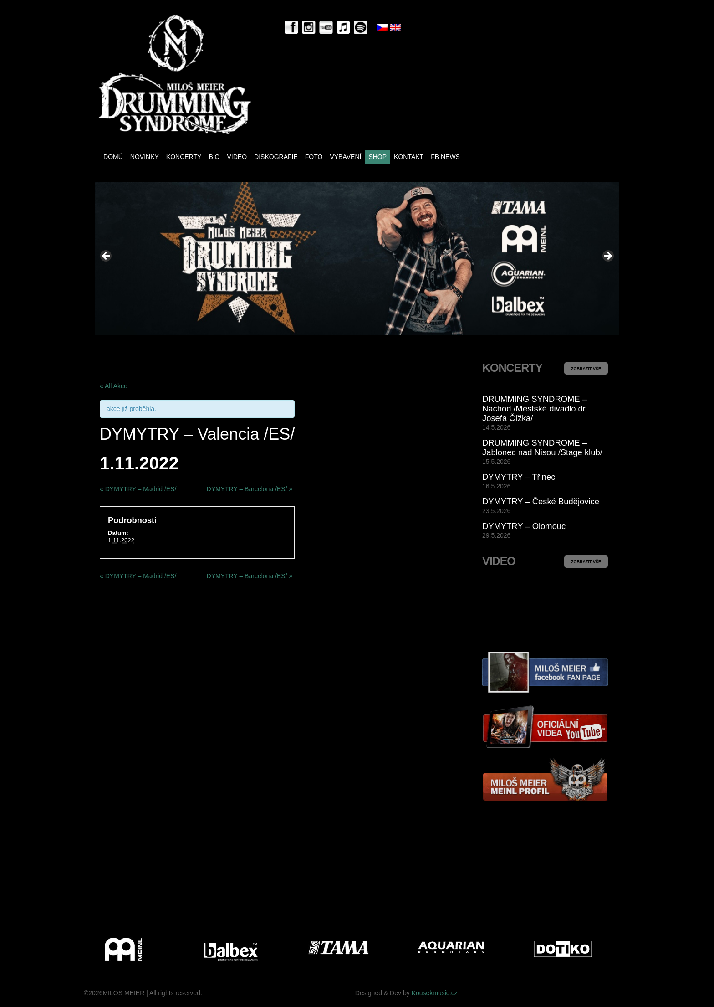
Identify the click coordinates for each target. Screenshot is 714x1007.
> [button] (607, 256)
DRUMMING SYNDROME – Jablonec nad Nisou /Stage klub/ (542, 447)
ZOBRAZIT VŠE (586, 368)
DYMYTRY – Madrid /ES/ (138, 489)
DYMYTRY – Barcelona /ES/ (250, 489)
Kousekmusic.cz (435, 993)
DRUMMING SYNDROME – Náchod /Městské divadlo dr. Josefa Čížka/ (534, 408)
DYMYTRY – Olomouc (524, 526)
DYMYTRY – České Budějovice (540, 501)
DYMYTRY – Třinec (518, 477)
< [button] (106, 256)
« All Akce (114, 386)
